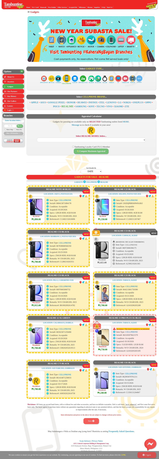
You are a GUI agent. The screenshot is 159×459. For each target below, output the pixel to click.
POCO (56, 106)
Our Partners (12, 91)
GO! (20, 126)
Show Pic (19, 129)
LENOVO (111, 102)
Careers (10, 106)
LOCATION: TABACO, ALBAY (125, 285)
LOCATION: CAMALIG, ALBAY (125, 240)
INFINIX (93, 102)
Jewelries (10, 82)
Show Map (9, 129)
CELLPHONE (91, 182)
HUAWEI (82, 102)
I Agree (147, 455)
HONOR (71, 102)
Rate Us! (109, 7)
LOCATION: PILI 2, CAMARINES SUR (58, 290)
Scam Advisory (85, 441)
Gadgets (10, 87)
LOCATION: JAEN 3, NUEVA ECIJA (58, 204)
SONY (91, 106)
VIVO (109, 106)
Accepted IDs (73, 7)
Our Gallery (11, 101)
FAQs (103, 7)
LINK (123, 455)
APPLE (34, 102)
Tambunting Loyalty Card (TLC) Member (92, 147)
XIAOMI (118, 106)
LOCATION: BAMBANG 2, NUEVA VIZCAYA (58, 247)
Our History (11, 96)
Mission (89, 7)
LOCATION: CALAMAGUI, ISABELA (58, 333)
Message (75, 125)
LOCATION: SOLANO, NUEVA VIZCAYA (124, 199)
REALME (67, 106)
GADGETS (78, 182)
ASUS (43, 102)
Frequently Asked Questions (121, 431)
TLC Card (35, 7)
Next (91, 421)
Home (28, 7)
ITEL (102, 102)
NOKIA (127, 102)
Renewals (43, 7)
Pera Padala (52, 7)
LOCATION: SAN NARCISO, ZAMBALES (58, 378)
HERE (126, 122)
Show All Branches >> (13, 133)
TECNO (101, 106)
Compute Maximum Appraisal (91, 151)
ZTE (127, 106)
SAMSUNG (81, 106)
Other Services (62, 7)
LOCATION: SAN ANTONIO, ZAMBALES (124, 372)
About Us (10, 77)
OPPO (148, 102)
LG (119, 102)
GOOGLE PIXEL (56, 102)
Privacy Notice (97, 441)
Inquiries (97, 7)
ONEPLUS (138, 102)
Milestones (82, 7)
